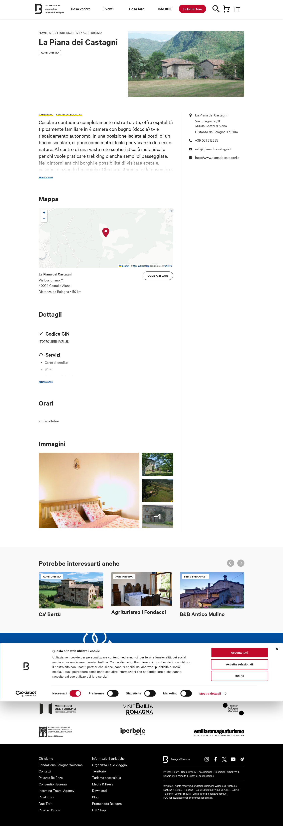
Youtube (233, 759)
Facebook (215, 759)
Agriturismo (92, 33)
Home (43, 33)
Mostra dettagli (210, 818)
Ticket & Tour (192, 9)
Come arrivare (158, 275)
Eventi (108, 8)
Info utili (164, 8)
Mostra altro (46, 177)
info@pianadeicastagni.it (213, 148)
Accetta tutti (239, 777)
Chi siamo (46, 758)
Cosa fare (136, 8)
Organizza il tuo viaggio (109, 764)
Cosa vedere (80, 8)
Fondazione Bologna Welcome (61, 764)
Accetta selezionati (239, 789)
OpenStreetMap (141, 266)
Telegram (241, 759)
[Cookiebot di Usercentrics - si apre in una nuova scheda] (25, 818)
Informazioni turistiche (108, 758)
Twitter (224, 759)
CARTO (168, 266)
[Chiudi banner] (276, 773)
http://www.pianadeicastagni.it (217, 157)
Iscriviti (176, 681)
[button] (105, 233)
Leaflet (124, 266)
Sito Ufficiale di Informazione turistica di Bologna (54, 9)
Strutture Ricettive (64, 33)
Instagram (206, 759)
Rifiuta (239, 800)
